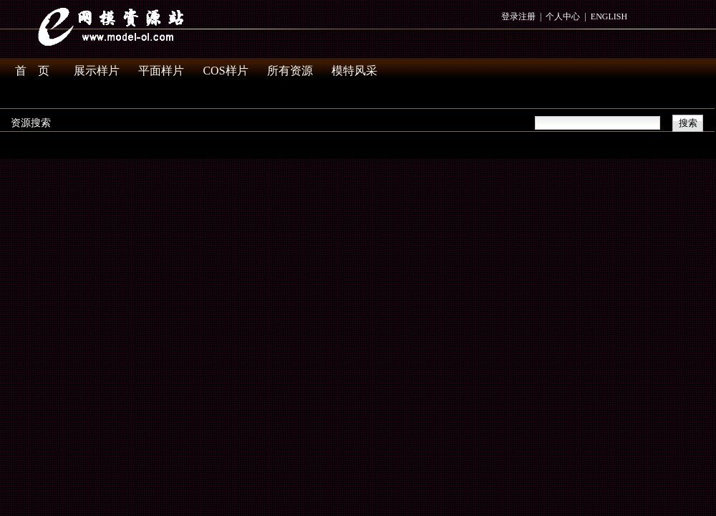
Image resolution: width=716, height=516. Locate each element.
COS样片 (225, 70)
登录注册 (518, 16)
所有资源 (290, 70)
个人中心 (563, 16)
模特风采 (354, 70)
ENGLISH (609, 16)
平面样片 (161, 70)
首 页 (32, 70)
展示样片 (97, 70)
